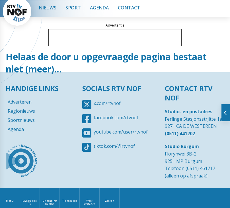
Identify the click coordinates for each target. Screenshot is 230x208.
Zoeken (109, 201)
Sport (73, 8)
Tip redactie (69, 201)
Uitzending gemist (49, 202)
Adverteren (20, 102)
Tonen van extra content (225, 112)
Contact (129, 8)
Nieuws (47, 8)
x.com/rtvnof (107, 103)
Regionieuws (21, 111)
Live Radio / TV (29, 202)
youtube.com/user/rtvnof (121, 132)
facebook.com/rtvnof (116, 117)
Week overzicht (89, 202)
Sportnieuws (21, 120)
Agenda (99, 8)
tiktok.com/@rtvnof (114, 146)
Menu (10, 201)
